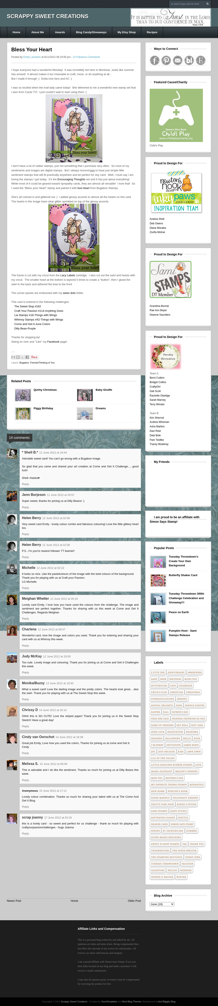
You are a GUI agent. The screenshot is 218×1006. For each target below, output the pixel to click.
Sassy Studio (178, 811)
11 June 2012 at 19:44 (53, 452)
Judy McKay (32, 656)
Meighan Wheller (35, 598)
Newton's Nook (178, 791)
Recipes (152, 32)
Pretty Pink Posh (162, 804)
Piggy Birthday (43, 408)
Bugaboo (24, 362)
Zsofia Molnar (157, 232)
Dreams (101, 408)
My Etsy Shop (127, 32)
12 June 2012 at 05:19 (64, 598)
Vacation (187, 863)
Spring (155, 830)
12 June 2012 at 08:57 (51, 629)
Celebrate (185, 685)
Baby (154, 679)
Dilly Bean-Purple (25, 328)
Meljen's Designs (186, 771)
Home (16, 32)
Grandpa (156, 738)
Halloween (172, 738)
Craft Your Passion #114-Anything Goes (38, 310)
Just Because (166, 751)
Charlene (29, 629)
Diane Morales (158, 227)
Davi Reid (155, 430)
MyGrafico (197, 784)
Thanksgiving (160, 850)
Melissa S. (30, 764)
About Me (37, 32)
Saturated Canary (163, 817)
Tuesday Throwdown (165, 863)
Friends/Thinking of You (42, 362)
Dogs (179, 705)
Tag (184, 844)
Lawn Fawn (193, 751)
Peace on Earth (179, 612)
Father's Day (180, 712)
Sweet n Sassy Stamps (165, 844)
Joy (153, 751)
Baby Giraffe (104, 389)
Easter (155, 712)
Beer (163, 679)
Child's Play (159, 692)
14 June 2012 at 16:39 (69, 737)
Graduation (175, 731)
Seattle (183, 817)
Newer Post (14, 900)
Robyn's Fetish (186, 804)
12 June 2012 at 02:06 (56, 518)
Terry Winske (157, 404)
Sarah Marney (158, 399)
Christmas (193, 692)
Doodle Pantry (195, 705)
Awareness (195, 672)
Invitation (173, 745)
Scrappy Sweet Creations (47, 16)
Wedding (186, 870)
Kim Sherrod (157, 417)
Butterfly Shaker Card (183, 575)
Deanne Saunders (160, 314)
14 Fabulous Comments (86, 57)
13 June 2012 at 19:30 (59, 683)
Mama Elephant (161, 771)
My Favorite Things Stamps (169, 784)
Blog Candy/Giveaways (91, 32)
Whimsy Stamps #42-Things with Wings (38, 319)
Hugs (197, 738)
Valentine (158, 870)
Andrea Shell (157, 219)
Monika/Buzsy (33, 683)
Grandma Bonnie (159, 306)
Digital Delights (162, 705)
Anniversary (176, 672)
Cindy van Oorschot (38, 737)
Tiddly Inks (192, 857)
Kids (181, 751)
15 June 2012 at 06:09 (53, 764)
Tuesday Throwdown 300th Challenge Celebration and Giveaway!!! (186, 598)
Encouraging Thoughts (71, 179)
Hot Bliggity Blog (166, 1001)
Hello (187, 738)
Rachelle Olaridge (160, 395)
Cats (173, 685)
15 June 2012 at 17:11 (53, 790)
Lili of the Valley (163, 758)
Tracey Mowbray (159, 444)
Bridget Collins (158, 382)
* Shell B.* (30, 452)
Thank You (197, 844)
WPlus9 (172, 870)
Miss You (157, 778)
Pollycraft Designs (185, 797)
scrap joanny (32, 817)
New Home (158, 791)
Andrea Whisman (159, 422)
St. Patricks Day (173, 830)
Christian (176, 692)
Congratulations (162, 698)
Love (198, 764)
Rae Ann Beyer (158, 310)
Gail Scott (155, 391)
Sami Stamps (159, 811)
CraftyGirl (155, 386)
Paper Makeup (160, 797)
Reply (25, 484)
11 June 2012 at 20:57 (60, 495)
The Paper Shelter (184, 850)
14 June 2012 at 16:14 (53, 710)
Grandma (192, 731)
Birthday (175, 679)
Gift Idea (197, 725)
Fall (166, 712)
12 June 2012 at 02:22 (50, 568)
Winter (181, 877)
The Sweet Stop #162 (27, 306)
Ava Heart (83, 188)
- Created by (102, 1001)
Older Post (134, 900)
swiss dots (69, 293)
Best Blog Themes (131, 1001)
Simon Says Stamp (182, 824)
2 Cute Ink (158, 672)
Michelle (28, 568)
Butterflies (159, 685)
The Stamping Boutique (166, 857)
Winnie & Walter (162, 877)
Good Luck (158, 731)
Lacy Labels (67, 275)
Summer (191, 830)
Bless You (191, 679)
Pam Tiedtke (157, 439)
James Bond (191, 745)
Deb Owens (156, 223)
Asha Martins (157, 426)
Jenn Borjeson (34, 495)
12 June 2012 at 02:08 (56, 545)
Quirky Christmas (45, 389)
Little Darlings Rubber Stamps (171, 764)
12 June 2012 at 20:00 (56, 656)
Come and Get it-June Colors (32, 324)
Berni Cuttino (157, 377)
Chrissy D (30, 710)
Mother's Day (174, 778)
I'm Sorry (157, 745)
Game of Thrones (162, 725)
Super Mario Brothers (166, 837)
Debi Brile (155, 435)
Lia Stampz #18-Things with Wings (35, 315)
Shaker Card (159, 824)
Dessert (182, 698)
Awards (60, 32)
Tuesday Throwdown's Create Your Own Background (183, 561)
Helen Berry (31, 518)
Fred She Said (160, 718)
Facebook (53, 341)
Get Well (182, 725)
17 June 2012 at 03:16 (58, 817)
